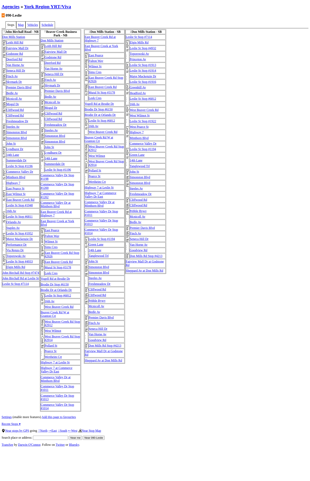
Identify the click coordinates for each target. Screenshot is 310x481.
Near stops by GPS (15, 430)
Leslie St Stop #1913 (143, 65)
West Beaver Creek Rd (59, 306)
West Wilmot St (140, 115)
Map (21, 25)
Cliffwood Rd (15, 110)
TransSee (7, 444)
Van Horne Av (15, 65)
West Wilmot (53, 330)
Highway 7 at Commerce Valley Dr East (56, 369)
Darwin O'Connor (29, 444)
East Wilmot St (16, 194)
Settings (7, 417)
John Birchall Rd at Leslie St (20, 278)
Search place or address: (35, 437)
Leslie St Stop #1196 (19, 166)
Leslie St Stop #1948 (19, 205)
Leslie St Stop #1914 (143, 70)
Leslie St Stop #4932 (143, 48)
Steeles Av (13, 126)
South (62, 430)
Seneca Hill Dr (15, 70)
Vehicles (32, 25)
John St (11, 143)
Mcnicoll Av (14, 98)
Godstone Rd (14, 53)
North (42, 430)
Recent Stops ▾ (11, 424)
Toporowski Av (16, 256)
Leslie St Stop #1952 (19, 233)
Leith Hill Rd (14, 42)
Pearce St (51, 351)
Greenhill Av (138, 87)
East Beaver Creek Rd (20, 199)
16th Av (11, 211)
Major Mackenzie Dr (19, 239)
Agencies (11, 6)
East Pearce (52, 230)
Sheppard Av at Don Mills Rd (103, 360)
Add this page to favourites (59, 417)
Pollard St (51, 345)
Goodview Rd (97, 340)
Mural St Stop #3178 (58, 267)
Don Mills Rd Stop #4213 (105, 345)
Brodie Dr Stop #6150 (55, 284)
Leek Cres (51, 273)
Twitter (60, 444)
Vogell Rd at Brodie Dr (55, 278)
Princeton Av (138, 59)
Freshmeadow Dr (17, 121)
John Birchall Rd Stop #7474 (20, 272)
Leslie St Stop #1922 (143, 121)
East (52, 430)
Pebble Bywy (97, 300)
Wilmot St (51, 241)
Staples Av (13, 228)
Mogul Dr (12, 104)
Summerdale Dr (16, 160)
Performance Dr (16, 244)
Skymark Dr (14, 81)
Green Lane (96, 244)
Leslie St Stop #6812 (58, 295)
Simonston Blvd (16, 132)
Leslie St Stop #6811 (19, 216)
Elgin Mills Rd (15, 267)
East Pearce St (15, 188)
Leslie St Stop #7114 (15, 284)
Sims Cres (51, 247)
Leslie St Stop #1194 (102, 239)
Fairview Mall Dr (17, 48)
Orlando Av (13, 222)
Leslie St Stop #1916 (143, 81)
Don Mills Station (13, 37)
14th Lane (12, 155)
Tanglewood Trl (99, 255)
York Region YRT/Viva (47, 6)
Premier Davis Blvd (18, 87)
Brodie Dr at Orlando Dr (56, 290)
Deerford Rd (14, 59)
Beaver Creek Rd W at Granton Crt (55, 314)
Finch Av (12, 76)
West (73, 430)
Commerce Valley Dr (19, 171)
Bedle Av (12, 93)
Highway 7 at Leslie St (55, 362)
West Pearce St (139, 126)
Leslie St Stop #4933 (19, 261)
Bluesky (74, 444)
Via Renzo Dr (15, 250)
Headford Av (138, 93)
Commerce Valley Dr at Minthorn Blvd (56, 204)
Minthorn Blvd (15, 177)
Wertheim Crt (53, 357)
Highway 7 (13, 183)
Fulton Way (52, 236)
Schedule (47, 25)
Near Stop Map (89, 430)
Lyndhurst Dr (14, 149)
